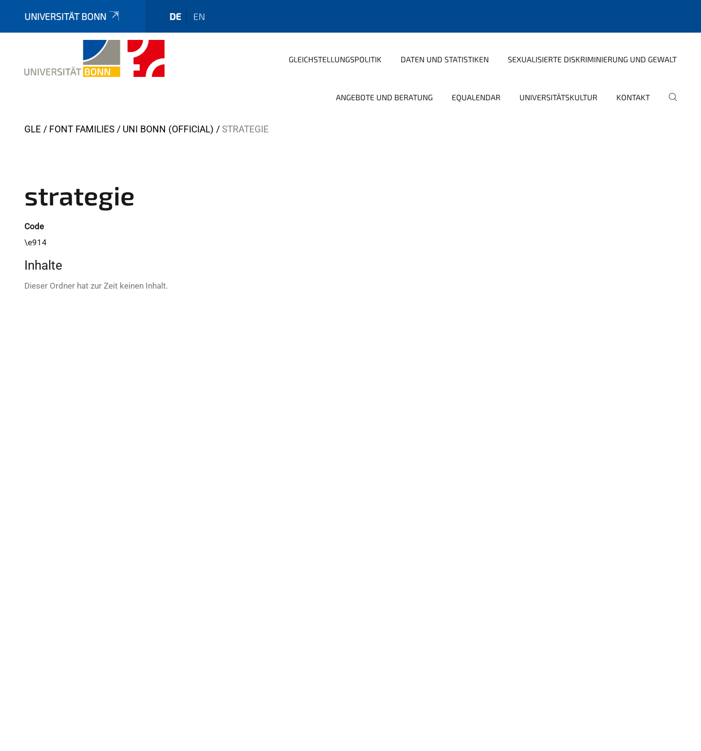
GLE (32, 129)
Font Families (81, 129)
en (199, 16)
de (175, 16)
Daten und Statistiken (445, 59)
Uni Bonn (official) (168, 129)
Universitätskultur (558, 97)
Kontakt (633, 97)
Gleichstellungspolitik (335, 59)
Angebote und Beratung (384, 97)
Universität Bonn (72, 16)
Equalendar (476, 97)
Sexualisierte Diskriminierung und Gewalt (592, 59)
